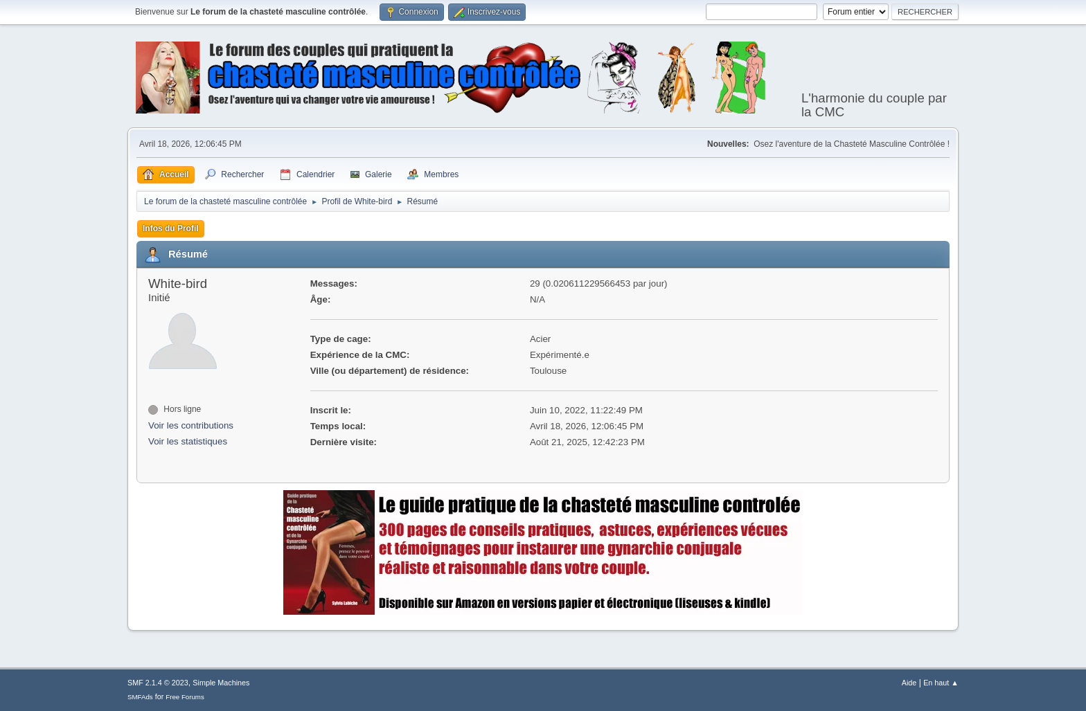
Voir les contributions (190, 425)
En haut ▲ (941, 682)
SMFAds (140, 697)
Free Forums (185, 697)
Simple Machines (221, 682)
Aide (909, 682)
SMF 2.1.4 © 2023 (157, 682)
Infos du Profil (171, 228)
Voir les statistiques (187, 441)
